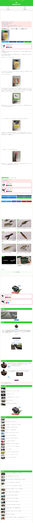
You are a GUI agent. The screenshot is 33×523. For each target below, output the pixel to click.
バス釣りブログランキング (5, 181)
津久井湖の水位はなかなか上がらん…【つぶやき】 (7, 21)
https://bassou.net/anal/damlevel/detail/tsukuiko (14, 334)
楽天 (6, 47)
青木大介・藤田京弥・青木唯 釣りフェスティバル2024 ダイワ (12, 366)
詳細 (10, 352)
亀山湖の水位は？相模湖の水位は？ (6, 23)
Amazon (11, 47)
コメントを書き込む (16, 241)
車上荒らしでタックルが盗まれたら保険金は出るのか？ (11, 426)
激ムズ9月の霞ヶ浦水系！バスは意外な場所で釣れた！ (11, 372)
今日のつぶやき (16, 349)
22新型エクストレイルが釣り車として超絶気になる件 (10, 404)
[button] (31, 275)
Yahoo (8, 47)
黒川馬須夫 (16, 298)
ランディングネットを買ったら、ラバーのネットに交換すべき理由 (12, 415)
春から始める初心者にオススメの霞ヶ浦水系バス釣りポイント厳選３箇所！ (13, 393)
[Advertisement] (16, 16)
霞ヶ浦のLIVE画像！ (4, 24)
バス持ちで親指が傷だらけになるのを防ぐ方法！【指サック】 (11, 396)
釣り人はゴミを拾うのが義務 (8, 418)
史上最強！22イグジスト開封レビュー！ (10, 369)
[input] (16, 275)
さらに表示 (25, 333)
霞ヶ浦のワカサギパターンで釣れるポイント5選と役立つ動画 (11, 407)
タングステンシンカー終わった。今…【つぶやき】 (7, 22)
